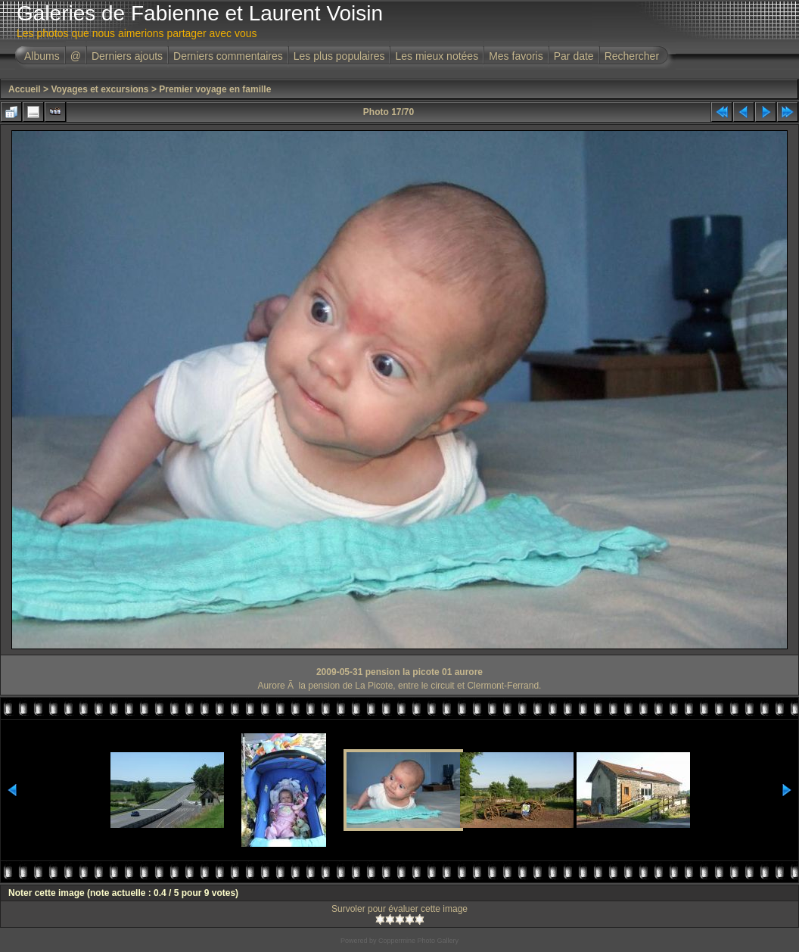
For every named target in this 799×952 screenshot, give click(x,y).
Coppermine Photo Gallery (418, 940)
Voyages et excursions (99, 89)
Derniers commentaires (228, 56)
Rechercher (632, 56)
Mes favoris (516, 56)
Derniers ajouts (127, 56)
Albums (42, 56)
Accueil (24, 89)
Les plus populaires (339, 56)
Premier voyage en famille (215, 89)
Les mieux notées (436, 56)
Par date (574, 56)
